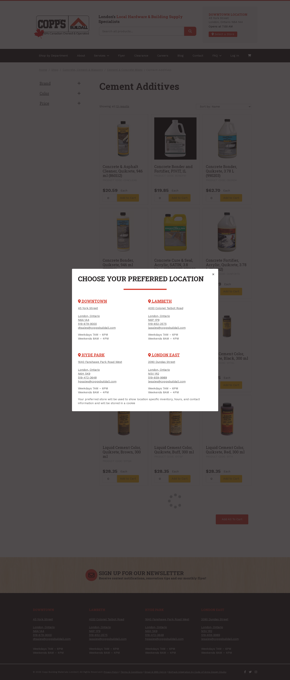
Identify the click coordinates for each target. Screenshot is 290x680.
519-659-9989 (157, 377)
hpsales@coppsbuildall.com (97, 381)
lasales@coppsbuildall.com (167, 327)
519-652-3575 (157, 324)
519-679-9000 (87, 324)
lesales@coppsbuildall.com (167, 381)
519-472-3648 (87, 377)
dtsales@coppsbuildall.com (97, 327)
